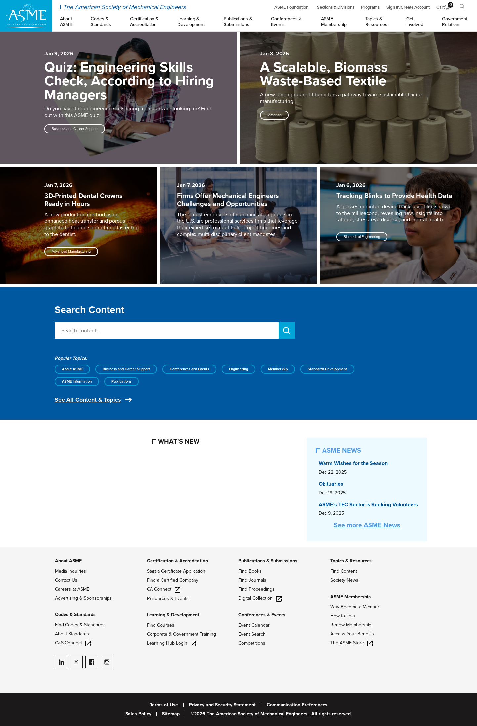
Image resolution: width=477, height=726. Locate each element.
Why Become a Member (354, 607)
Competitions (251, 643)
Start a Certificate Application (176, 571)
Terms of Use (164, 705)
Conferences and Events (189, 369)
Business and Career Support (126, 369)
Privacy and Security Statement (222, 705)
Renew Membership (350, 625)
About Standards (72, 634)
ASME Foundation (291, 7)
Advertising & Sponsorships (83, 598)
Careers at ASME (72, 589)
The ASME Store (351, 643)
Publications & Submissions (267, 561)
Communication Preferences (297, 705)
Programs (370, 7)
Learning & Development (173, 615)
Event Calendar (254, 625)
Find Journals (252, 580)
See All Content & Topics (88, 399)
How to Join (342, 616)
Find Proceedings (256, 589)
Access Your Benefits (352, 634)
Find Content (343, 571)
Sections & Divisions (335, 7)
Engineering (238, 369)
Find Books (250, 571)
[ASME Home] (26, 16)
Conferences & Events (261, 615)
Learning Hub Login (171, 643)
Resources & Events (168, 598)
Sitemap (171, 714)
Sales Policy (138, 714)
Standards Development (327, 369)
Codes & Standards (75, 614)
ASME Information (77, 381)
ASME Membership (350, 597)
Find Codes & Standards (80, 625)
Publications (121, 381)
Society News (344, 580)
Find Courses (160, 625)
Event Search (252, 634)
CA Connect (163, 589)
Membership (278, 369)
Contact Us (66, 580)
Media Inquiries (70, 571)
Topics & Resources (351, 561)
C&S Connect (73, 643)
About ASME (72, 369)
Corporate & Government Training (181, 634)
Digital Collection (260, 598)
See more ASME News (367, 525)
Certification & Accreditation (177, 561)
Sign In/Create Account (408, 7)
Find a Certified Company (172, 580)
